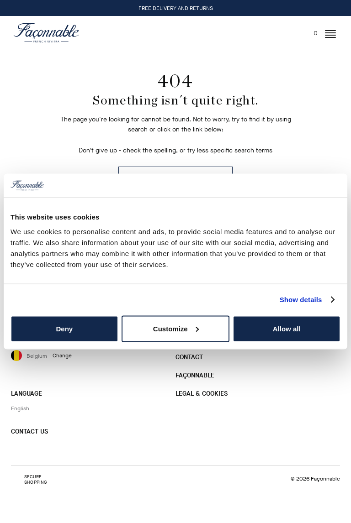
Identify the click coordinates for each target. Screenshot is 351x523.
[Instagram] (18, 449)
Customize (176, 328)
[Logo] (46, 32)
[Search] (275, 31)
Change (62, 355)
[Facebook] (32, 449)
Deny (64, 328)
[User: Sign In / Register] (291, 32)
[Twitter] (47, 449)
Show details (301, 299)
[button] (330, 34)
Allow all (287, 328)
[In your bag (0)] (310, 31)
